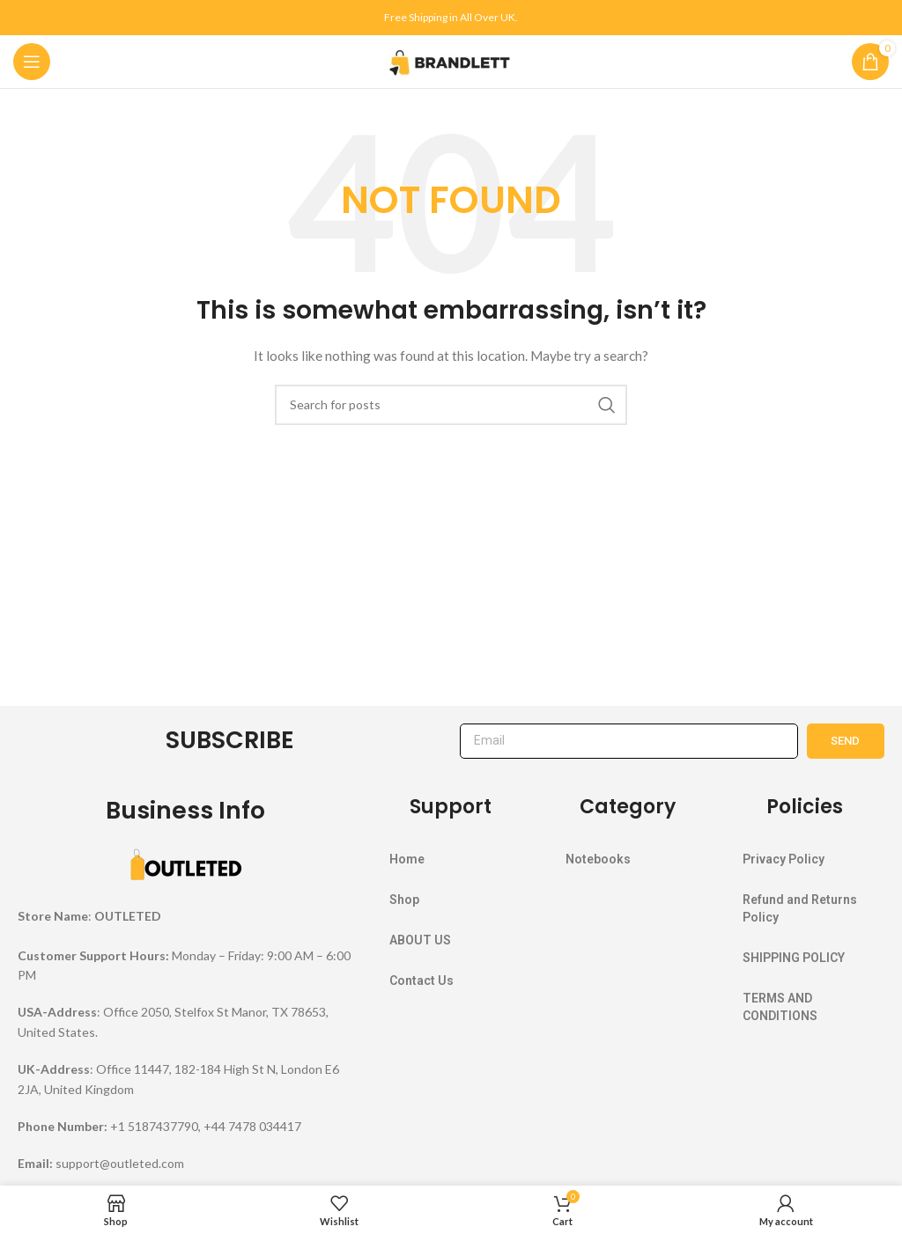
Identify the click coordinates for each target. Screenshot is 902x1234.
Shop (404, 899)
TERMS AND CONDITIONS (780, 1007)
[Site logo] (451, 60)
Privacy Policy (783, 859)
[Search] (451, 405)
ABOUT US (420, 940)
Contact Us (421, 980)
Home (407, 859)
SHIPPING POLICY (794, 958)
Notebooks (598, 859)
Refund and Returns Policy (800, 908)
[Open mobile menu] (31, 61)
